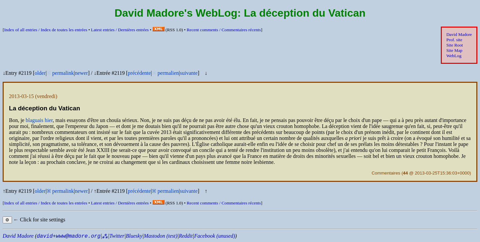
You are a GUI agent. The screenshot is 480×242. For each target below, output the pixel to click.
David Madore (459, 34)
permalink (63, 73)
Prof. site (454, 39)
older (40, 73)
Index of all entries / (45, 29)
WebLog (453, 55)
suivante (188, 73)
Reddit (186, 236)
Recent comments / (224, 29)
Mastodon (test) (160, 236)
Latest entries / (120, 29)
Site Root (454, 45)
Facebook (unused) (214, 236)
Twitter (116, 236)
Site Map (454, 50)
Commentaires (386, 173)
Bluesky (134, 236)
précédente (139, 73)
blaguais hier (39, 120)
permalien (168, 73)
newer (81, 73)
